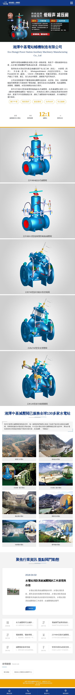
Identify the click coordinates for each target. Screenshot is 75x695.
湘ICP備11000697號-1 (29, 683)
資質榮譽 (37, 102)
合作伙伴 (49, 102)
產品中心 (47, 691)
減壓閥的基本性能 (23, 647)
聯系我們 (25, 102)
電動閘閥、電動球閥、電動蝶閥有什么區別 (32, 635)
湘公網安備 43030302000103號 (44, 683)
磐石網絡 (6, 672)
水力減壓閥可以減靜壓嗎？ (26, 622)
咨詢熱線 (28, 691)
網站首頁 (9, 691)
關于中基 (13, 102)
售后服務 (61, 102)
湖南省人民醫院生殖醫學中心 (23, 672)
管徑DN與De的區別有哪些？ (63, 647)
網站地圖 (37, 684)
